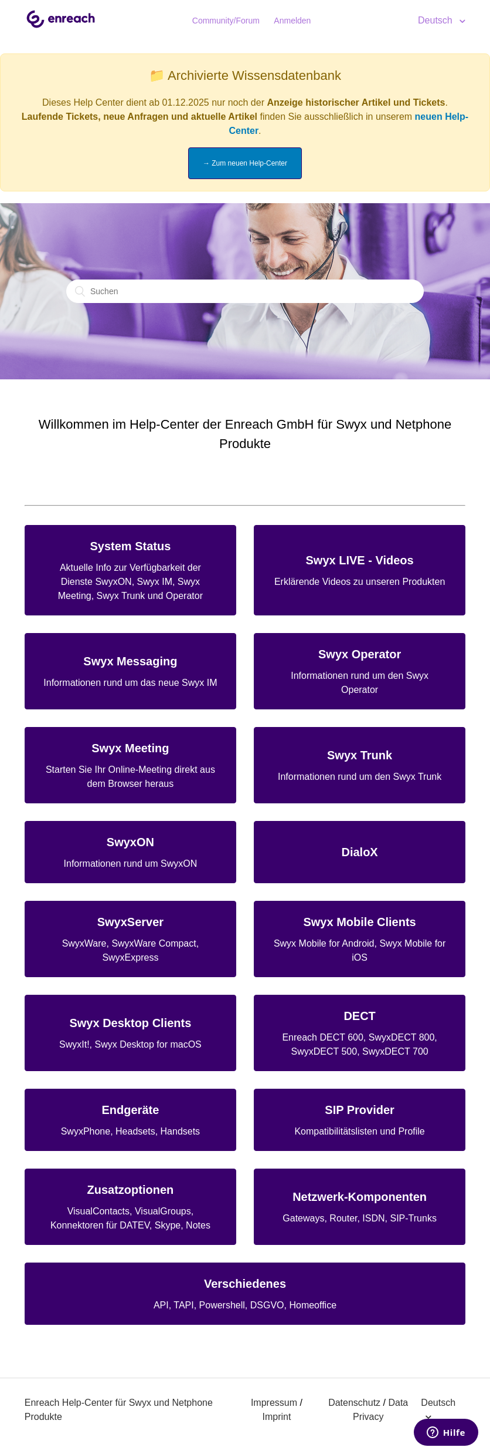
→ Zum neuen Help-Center (245, 163)
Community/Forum (226, 20)
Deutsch (436, 20)
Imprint (276, 1417)
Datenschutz (354, 1403)
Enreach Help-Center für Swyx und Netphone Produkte (119, 1410)
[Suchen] (245, 291)
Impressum (274, 1403)
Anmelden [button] (292, 20)
